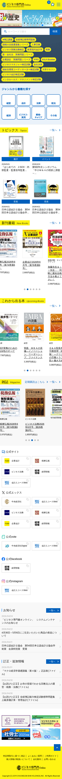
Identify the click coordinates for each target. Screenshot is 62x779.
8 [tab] (42, 25)
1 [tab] (21, 25)
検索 (55, 31)
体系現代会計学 (34, 49)
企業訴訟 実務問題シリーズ (16, 59)
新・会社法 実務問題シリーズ (17, 54)
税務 (48, 49)
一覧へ (53, 130)
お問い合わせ (50, 759)
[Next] (57, 18)
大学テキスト (48, 69)
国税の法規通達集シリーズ (15, 44)
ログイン (40, 4)
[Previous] (4, 18)
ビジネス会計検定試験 (13, 74)
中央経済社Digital (19, 546)
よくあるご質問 (35, 756)
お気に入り (53, 4)
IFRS (36, 59)
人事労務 (36, 44)
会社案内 (37, 759)
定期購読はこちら (35, 381)
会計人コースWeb (19, 483)
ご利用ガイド (51, 756)
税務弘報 (46, 461)
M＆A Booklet (48, 59)
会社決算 (38, 64)
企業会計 (16, 461)
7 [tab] (39, 25)
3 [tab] (27, 25)
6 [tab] (36, 25)
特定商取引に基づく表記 (14, 756)
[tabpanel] (31, 18)
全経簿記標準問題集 (25, 39)
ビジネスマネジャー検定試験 (16, 64)
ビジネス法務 (17, 472)
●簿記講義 (7, 39)
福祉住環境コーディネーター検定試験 (20, 69)
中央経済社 (16, 501)
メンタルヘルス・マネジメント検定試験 (21, 79)
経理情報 (46, 472)
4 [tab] (30, 25)
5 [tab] (33, 25)
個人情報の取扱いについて (18, 759)
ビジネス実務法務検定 (13, 49)
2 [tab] (24, 25)
